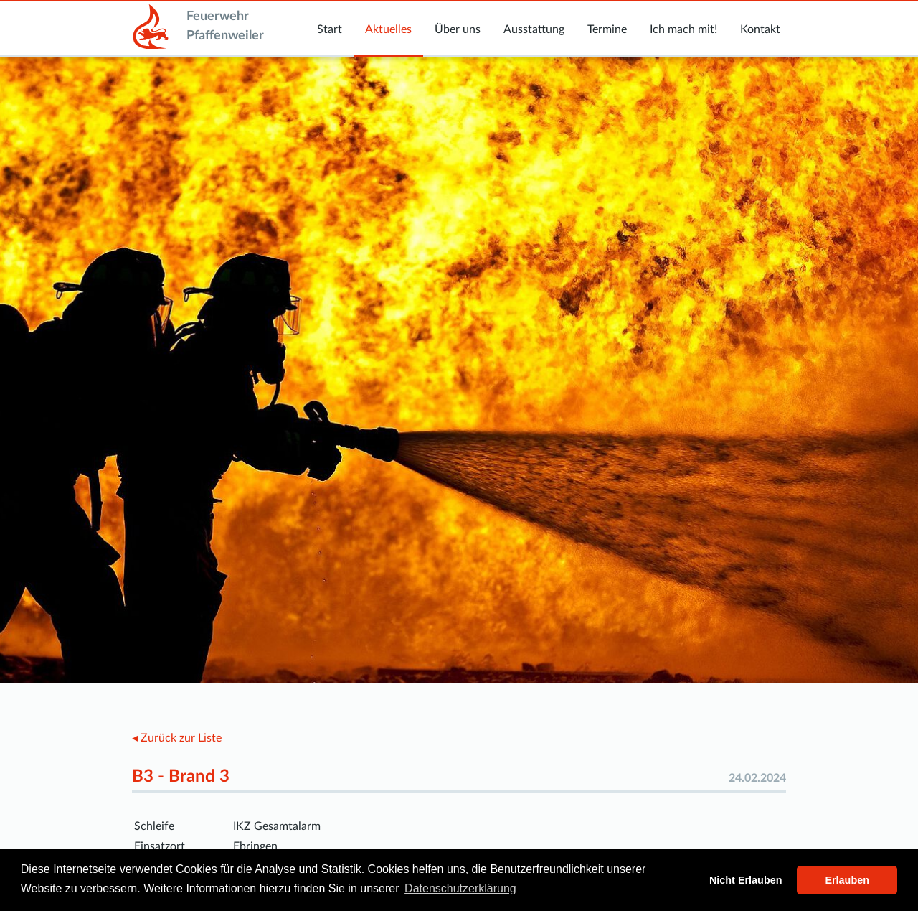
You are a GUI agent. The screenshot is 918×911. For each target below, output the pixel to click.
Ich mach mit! (683, 29)
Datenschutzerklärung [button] (460, 888)
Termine (607, 29)
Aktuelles (388, 29)
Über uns (458, 29)
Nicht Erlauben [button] (745, 880)
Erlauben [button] (847, 880)
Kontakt (760, 29)
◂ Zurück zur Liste (177, 738)
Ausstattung (533, 29)
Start (329, 29)
